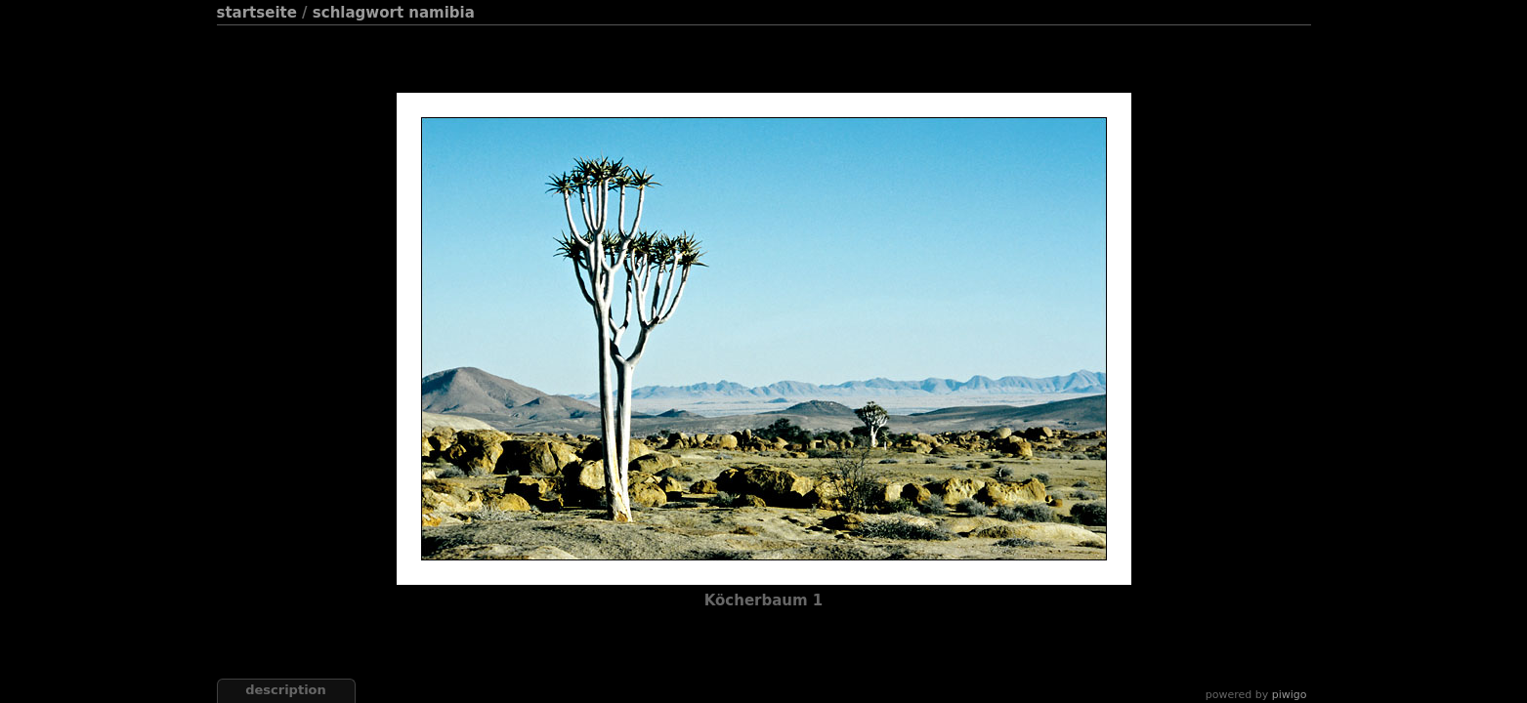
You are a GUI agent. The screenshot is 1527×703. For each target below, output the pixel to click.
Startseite (257, 12)
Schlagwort (358, 12)
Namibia (441, 12)
